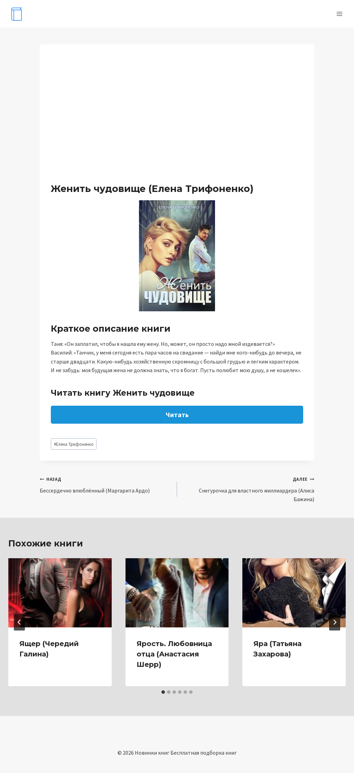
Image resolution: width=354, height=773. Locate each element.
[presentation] (60, 592)
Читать (177, 414)
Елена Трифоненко (74, 444)
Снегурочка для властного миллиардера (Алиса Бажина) (248, 489)
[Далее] (334, 622)
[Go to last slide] (19, 622)
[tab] (163, 692)
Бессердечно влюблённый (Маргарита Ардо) (105, 484)
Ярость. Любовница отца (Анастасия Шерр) (174, 654)
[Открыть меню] (339, 13)
